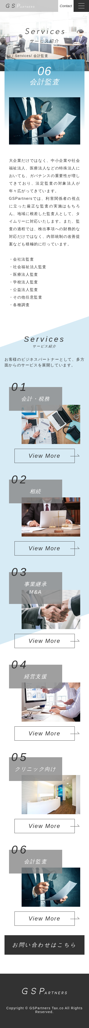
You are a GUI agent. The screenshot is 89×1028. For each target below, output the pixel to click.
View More (44, 456)
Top (8, 56)
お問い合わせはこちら (44, 945)
